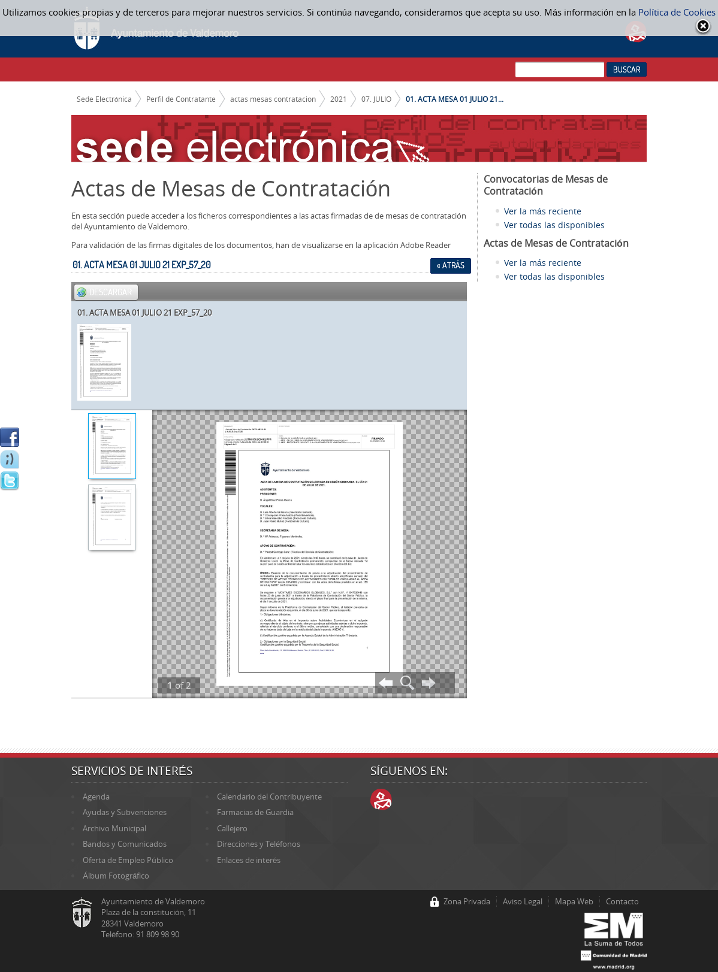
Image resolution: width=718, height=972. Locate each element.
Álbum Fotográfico (116, 875)
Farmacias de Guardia (255, 812)
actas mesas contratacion (273, 99)
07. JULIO (376, 99)
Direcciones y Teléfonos (258, 843)
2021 (338, 99)
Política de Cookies (677, 12)
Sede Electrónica (104, 99)
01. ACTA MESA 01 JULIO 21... (454, 99)
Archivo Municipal (114, 828)
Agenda (96, 796)
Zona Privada (467, 901)
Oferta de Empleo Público (128, 860)
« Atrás (450, 265)
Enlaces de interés (248, 860)
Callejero (232, 828)
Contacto (622, 901)
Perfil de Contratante (181, 99)
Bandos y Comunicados (125, 843)
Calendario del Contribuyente (269, 796)
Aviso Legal (522, 901)
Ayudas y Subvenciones (125, 812)
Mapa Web (574, 901)
